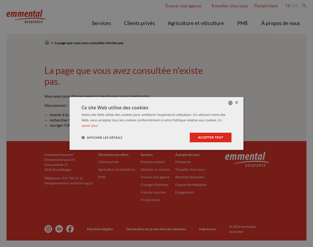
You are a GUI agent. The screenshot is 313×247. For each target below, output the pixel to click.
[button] (102, 137)
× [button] (236, 102)
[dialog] (156, 123)
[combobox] (230, 103)
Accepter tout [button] (210, 137)
